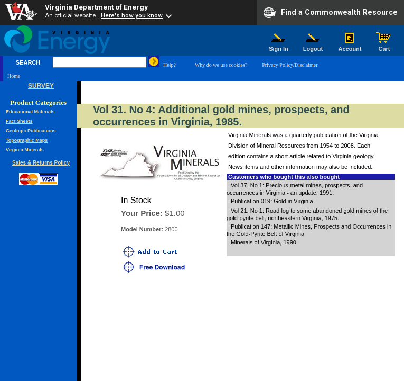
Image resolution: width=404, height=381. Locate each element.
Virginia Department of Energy (96, 7)
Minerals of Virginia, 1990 (263, 242)
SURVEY (41, 85)
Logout (313, 46)
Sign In (279, 46)
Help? (169, 65)
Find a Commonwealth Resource (331, 12)
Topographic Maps (27, 140)
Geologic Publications (31, 130)
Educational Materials (30, 111)
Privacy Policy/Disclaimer (289, 65)
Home (13, 76)
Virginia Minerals (25, 149)
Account (350, 46)
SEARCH (28, 62)
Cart (384, 46)
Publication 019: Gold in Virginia (272, 201)
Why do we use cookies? (221, 65)
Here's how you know (132, 15)
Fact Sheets (19, 121)
